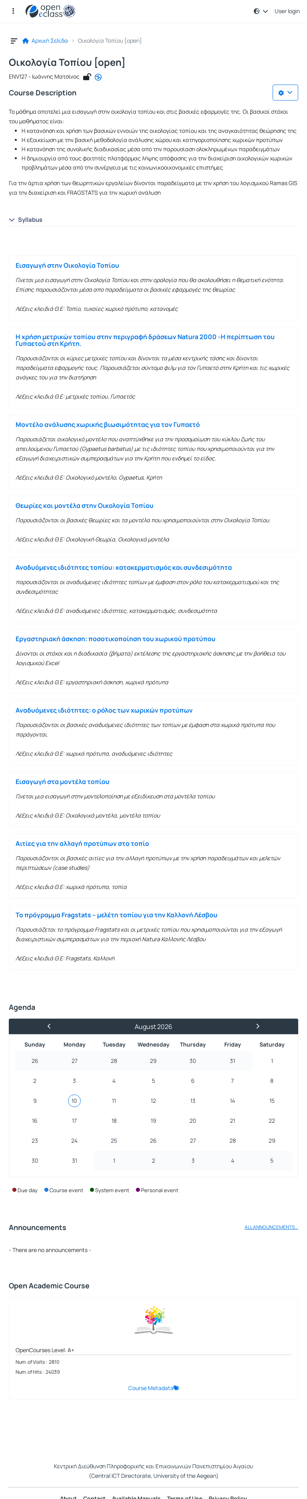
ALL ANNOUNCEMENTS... (271, 1227)
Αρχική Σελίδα (45, 41)
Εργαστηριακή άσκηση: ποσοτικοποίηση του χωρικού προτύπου (115, 638)
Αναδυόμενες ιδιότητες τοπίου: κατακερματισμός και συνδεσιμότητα (124, 567)
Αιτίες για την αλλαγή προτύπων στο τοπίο (82, 843)
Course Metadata (150, 1388)
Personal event (159, 1190)
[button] (13, 11)
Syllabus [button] (25, 219)
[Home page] (50, 11)
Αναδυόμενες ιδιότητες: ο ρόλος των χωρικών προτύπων (104, 710)
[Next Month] (254, 1026)
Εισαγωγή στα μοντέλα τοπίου (63, 781)
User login (287, 11)
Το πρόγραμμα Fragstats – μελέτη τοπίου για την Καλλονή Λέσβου (116, 914)
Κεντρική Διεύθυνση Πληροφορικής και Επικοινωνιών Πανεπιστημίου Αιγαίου (153, 1466)
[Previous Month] (52, 1026)
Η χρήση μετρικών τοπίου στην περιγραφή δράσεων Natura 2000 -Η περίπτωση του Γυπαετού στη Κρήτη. (145, 340)
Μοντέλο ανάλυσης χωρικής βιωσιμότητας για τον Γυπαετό (108, 424)
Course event (66, 1190)
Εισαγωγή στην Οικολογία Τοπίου (67, 265)
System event (112, 1190)
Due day (28, 1190)
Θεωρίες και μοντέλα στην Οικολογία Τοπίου (85, 505)
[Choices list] (285, 93)
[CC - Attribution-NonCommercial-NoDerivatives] (98, 77)
